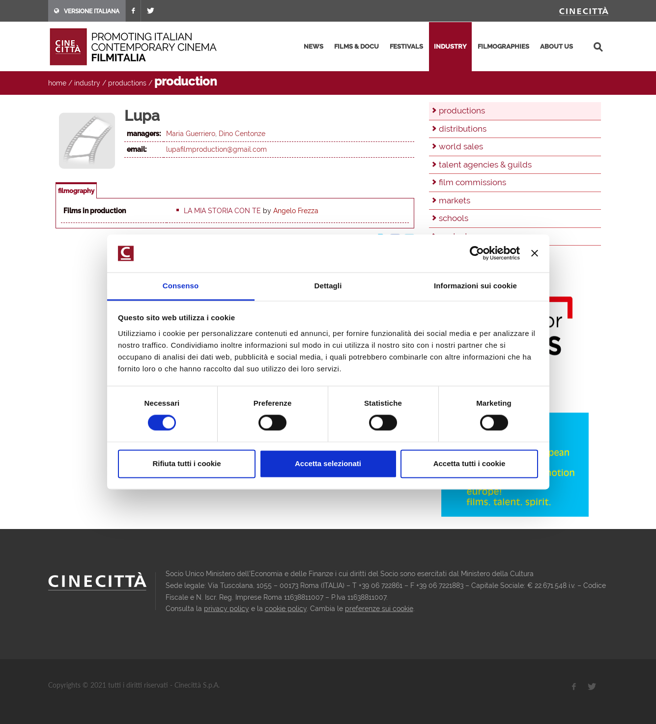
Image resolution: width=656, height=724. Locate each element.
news (313, 46)
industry (450, 46)
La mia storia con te (222, 211)
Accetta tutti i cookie (469, 463)
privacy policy (226, 609)
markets (454, 200)
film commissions (472, 182)
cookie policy (286, 609)
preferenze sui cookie (379, 609)
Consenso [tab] (181, 285)
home (57, 83)
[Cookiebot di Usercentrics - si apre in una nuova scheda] (477, 253)
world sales (461, 146)
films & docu (356, 46)
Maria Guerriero (190, 134)
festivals (406, 46)
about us (556, 46)
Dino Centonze (242, 134)
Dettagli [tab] (328, 285)
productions (127, 83)
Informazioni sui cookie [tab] (475, 285)
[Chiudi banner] (534, 253)
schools (453, 218)
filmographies (503, 46)
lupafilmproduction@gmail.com (216, 149)
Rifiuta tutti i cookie (186, 463)
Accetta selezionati (328, 463)
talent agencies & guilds (485, 164)
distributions (462, 129)
